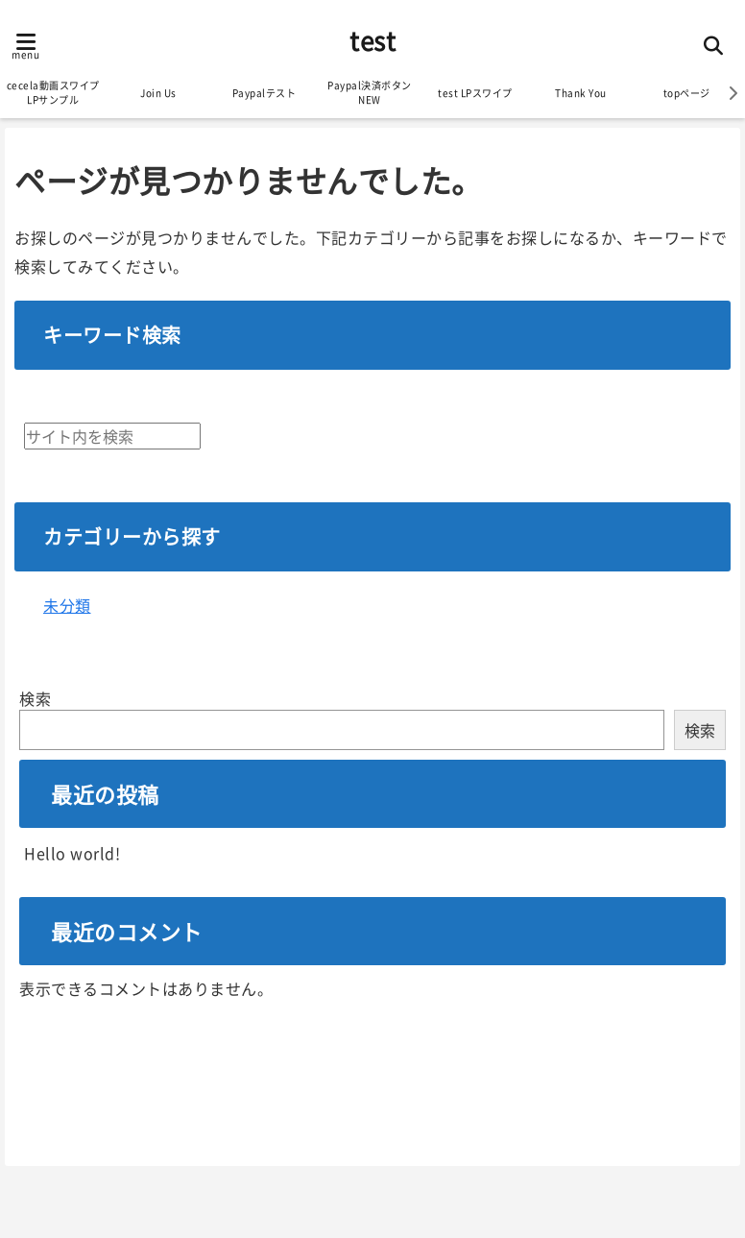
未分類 (67, 605)
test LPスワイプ (475, 92)
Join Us (158, 92)
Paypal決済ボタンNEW (369, 92)
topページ (686, 92)
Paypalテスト (264, 92)
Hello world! (72, 852)
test (372, 40)
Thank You (581, 92)
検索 (35, 698)
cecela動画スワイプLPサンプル (53, 92)
